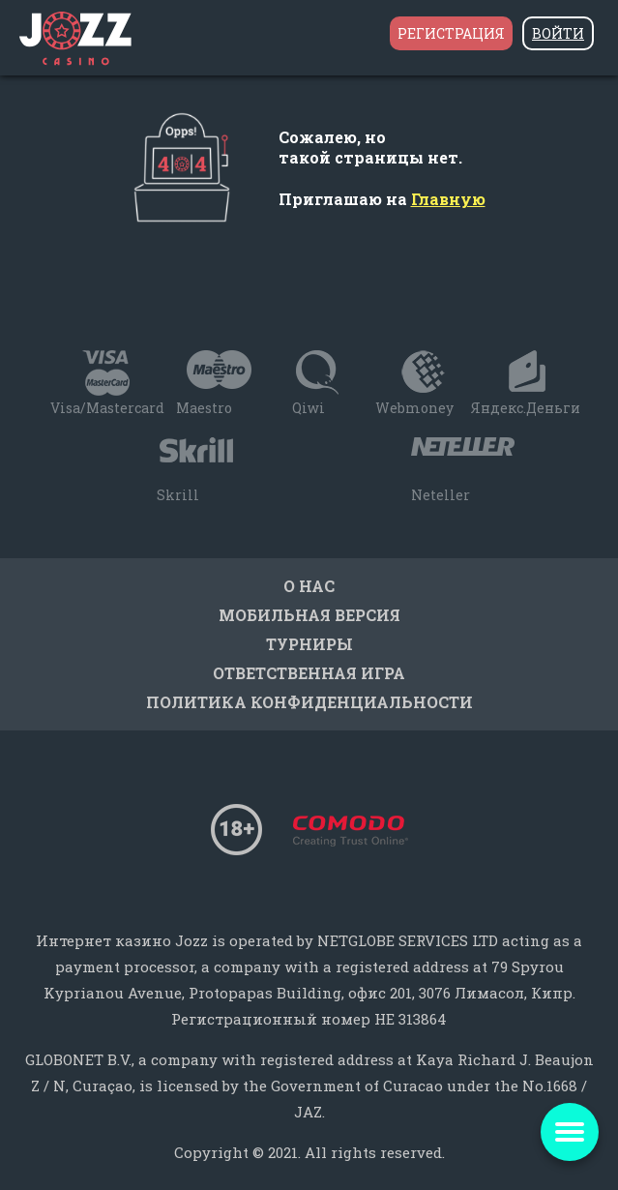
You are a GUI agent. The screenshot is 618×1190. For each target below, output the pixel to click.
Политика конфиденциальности (309, 702)
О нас (309, 586)
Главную (448, 199)
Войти (558, 33)
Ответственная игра (309, 673)
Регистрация (451, 33)
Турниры (309, 644)
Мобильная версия (309, 615)
